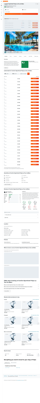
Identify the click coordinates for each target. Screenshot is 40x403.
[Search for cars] (1, 7)
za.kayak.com (5, 375)
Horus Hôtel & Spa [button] (6, 309)
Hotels (8, 375)
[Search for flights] (1, 4)
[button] (1, 1)
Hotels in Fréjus (18, 367)
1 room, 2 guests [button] (7, 11)
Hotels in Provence (30, 375)
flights (19, 380)
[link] (19, 78)
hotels (18, 380)
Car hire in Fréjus (7, 367)
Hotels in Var (34, 375)
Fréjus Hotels (5, 376)
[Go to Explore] (1, 9)
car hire (23, 380)
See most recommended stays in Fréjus (33, 331)
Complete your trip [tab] (7, 362)
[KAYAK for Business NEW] (1, 13)
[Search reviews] (22, 212)
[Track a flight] (1, 11)
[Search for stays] (1, 5)
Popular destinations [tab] (13, 362)
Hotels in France (16, 375)
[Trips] (1, 15)
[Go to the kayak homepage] (5, 1)
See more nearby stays (36, 299)
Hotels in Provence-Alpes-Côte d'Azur (23, 375)
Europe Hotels (11, 375)
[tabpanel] (21, 366)
